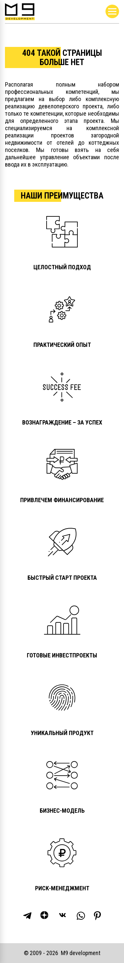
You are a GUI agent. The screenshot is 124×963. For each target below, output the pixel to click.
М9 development (81, 952)
